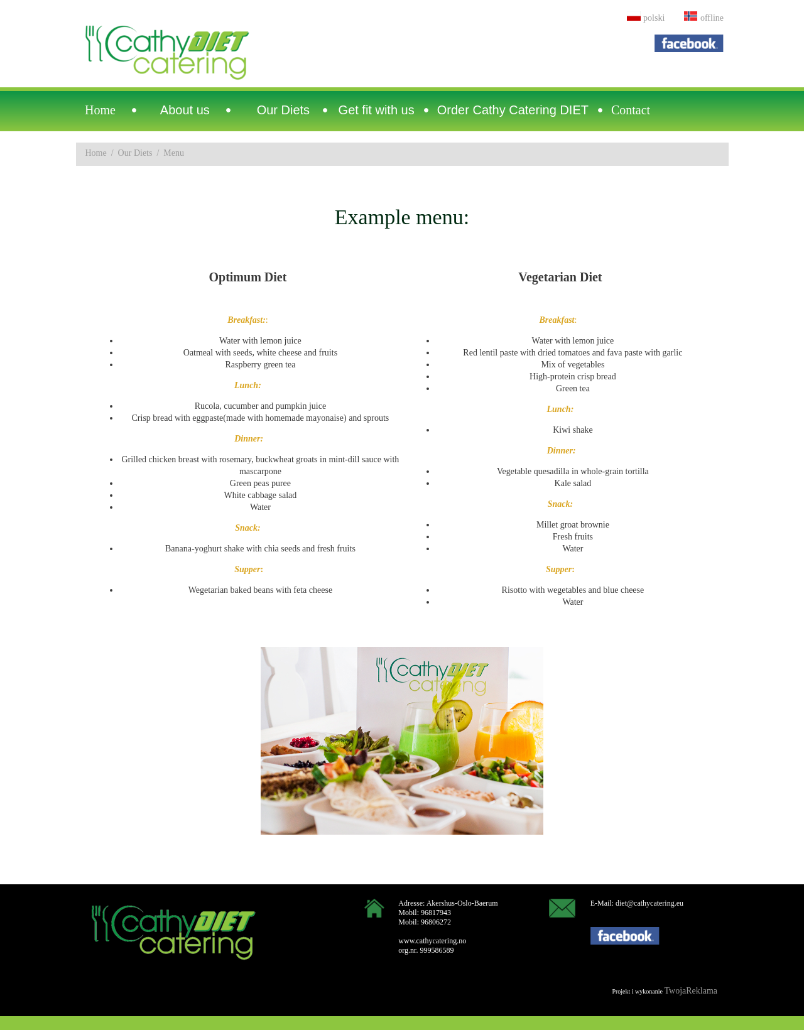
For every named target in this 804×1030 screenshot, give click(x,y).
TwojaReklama (690, 990)
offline (712, 18)
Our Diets (135, 153)
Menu (173, 153)
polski (654, 18)
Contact (630, 110)
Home (100, 110)
